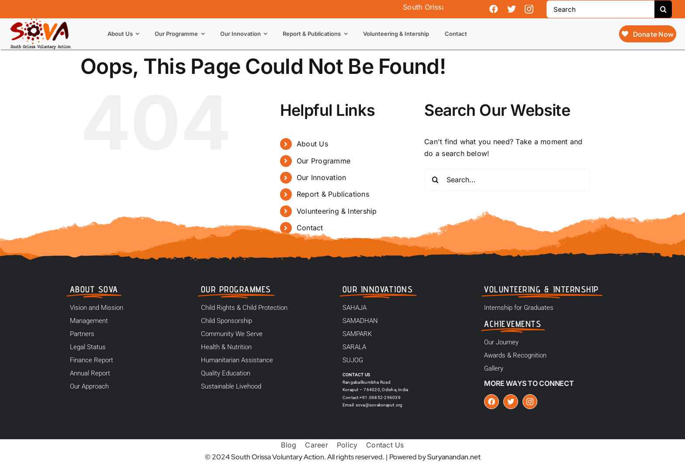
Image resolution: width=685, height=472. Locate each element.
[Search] (600, 9)
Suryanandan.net (454, 457)
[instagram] (529, 9)
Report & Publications (333, 194)
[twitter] (511, 9)
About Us (312, 143)
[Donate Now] (647, 33)
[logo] (40, 21)
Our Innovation (321, 177)
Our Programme (323, 160)
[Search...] (507, 180)
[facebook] (493, 9)
